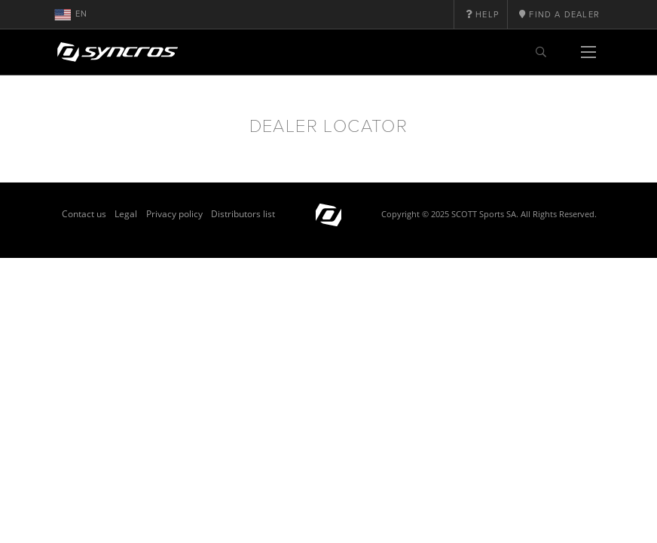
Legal (126, 213)
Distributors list (243, 213)
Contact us (84, 213)
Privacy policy (174, 213)
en (70, 14)
